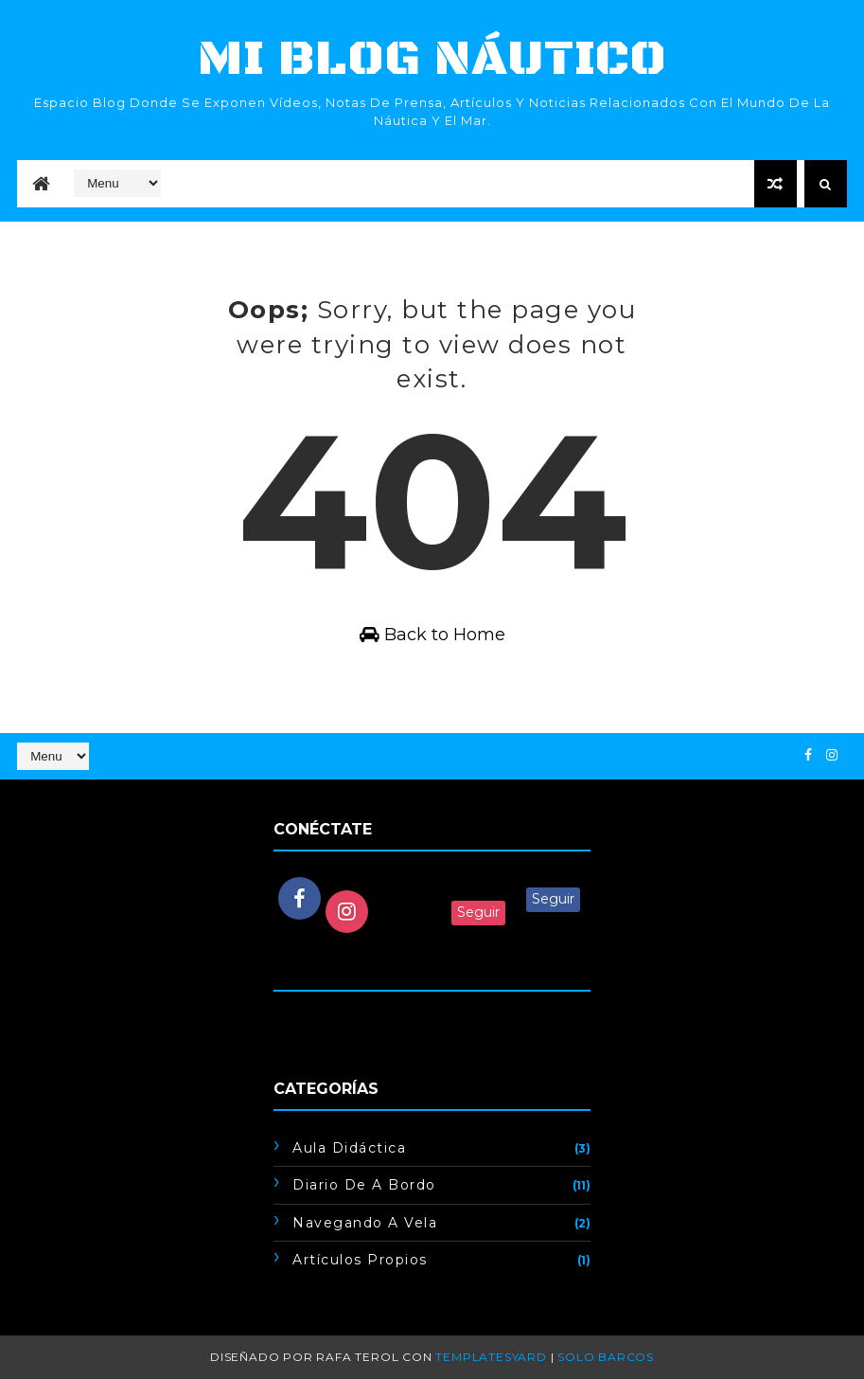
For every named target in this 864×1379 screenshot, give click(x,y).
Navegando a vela (364, 1222)
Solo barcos (605, 1357)
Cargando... (309, 1019)
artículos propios (360, 1259)
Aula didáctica (349, 1147)
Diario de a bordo (364, 1184)
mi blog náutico (432, 59)
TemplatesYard (490, 1357)
